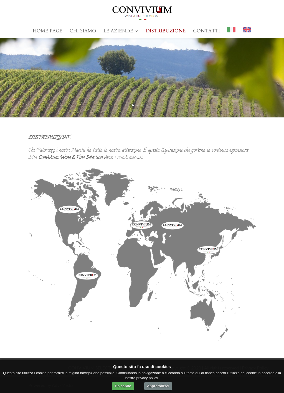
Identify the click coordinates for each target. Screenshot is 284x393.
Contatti (206, 31)
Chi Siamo (83, 31)
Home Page (47, 31)
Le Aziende (118, 31)
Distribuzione (166, 31)
